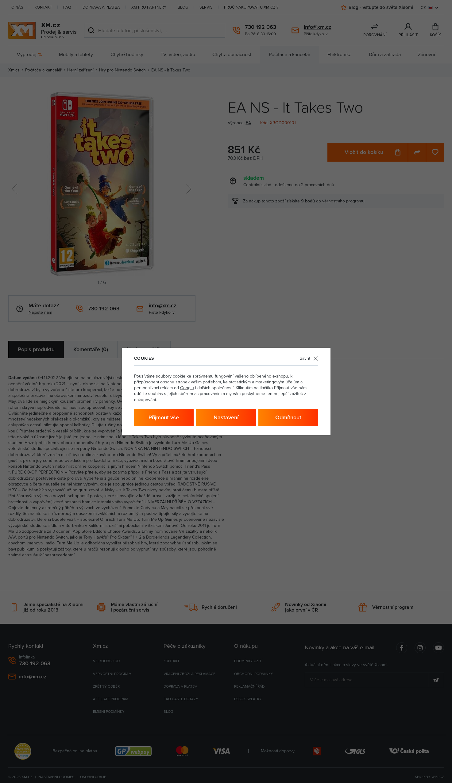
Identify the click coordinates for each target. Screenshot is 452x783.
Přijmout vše (164, 417)
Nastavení (226, 417)
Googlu (187, 388)
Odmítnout (288, 417)
